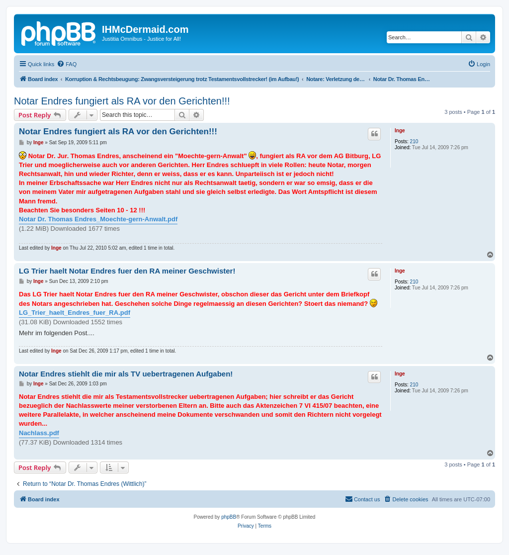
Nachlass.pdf (39, 433)
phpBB (228, 517)
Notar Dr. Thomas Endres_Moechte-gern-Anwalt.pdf (98, 219)
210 (414, 141)
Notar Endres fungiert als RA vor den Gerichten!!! (122, 100)
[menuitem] (67, 64)
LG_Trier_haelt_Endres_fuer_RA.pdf (74, 312)
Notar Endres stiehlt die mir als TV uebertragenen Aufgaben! (126, 374)
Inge (400, 130)
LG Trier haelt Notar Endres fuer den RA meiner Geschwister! (127, 271)
